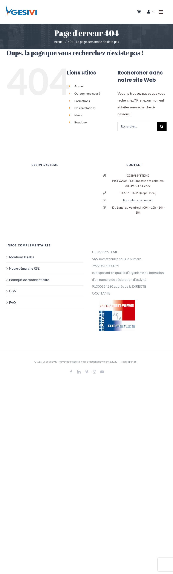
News (78, 115)
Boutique (80, 122)
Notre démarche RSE (24, 268)
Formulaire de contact (138, 200)
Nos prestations (84, 108)
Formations (82, 101)
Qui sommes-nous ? (87, 93)
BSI (135, 361)
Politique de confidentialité (29, 280)
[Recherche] (162, 126)
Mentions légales (21, 257)
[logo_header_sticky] (21, 6)
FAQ (12, 302)
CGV (12, 291)
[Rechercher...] (137, 126)
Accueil (79, 86)
